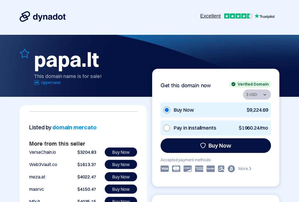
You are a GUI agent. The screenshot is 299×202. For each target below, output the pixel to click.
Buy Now (215, 145)
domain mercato (74, 127)
